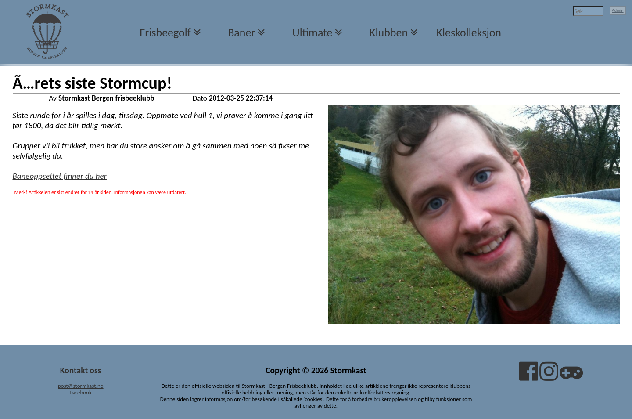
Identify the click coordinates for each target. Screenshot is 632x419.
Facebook (81, 392)
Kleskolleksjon (469, 32)
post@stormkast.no (81, 386)
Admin (618, 10)
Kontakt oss (80, 370)
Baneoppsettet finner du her (60, 176)
